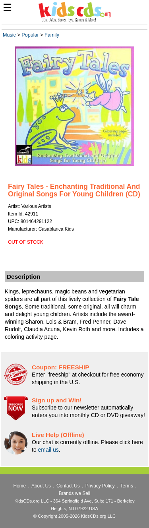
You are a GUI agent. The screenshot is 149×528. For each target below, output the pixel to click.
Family (52, 35)
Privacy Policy (100, 486)
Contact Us (68, 486)
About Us (41, 486)
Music (9, 35)
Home (19, 486)
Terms (126, 486)
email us (48, 449)
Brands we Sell (74, 493)
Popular (30, 35)
